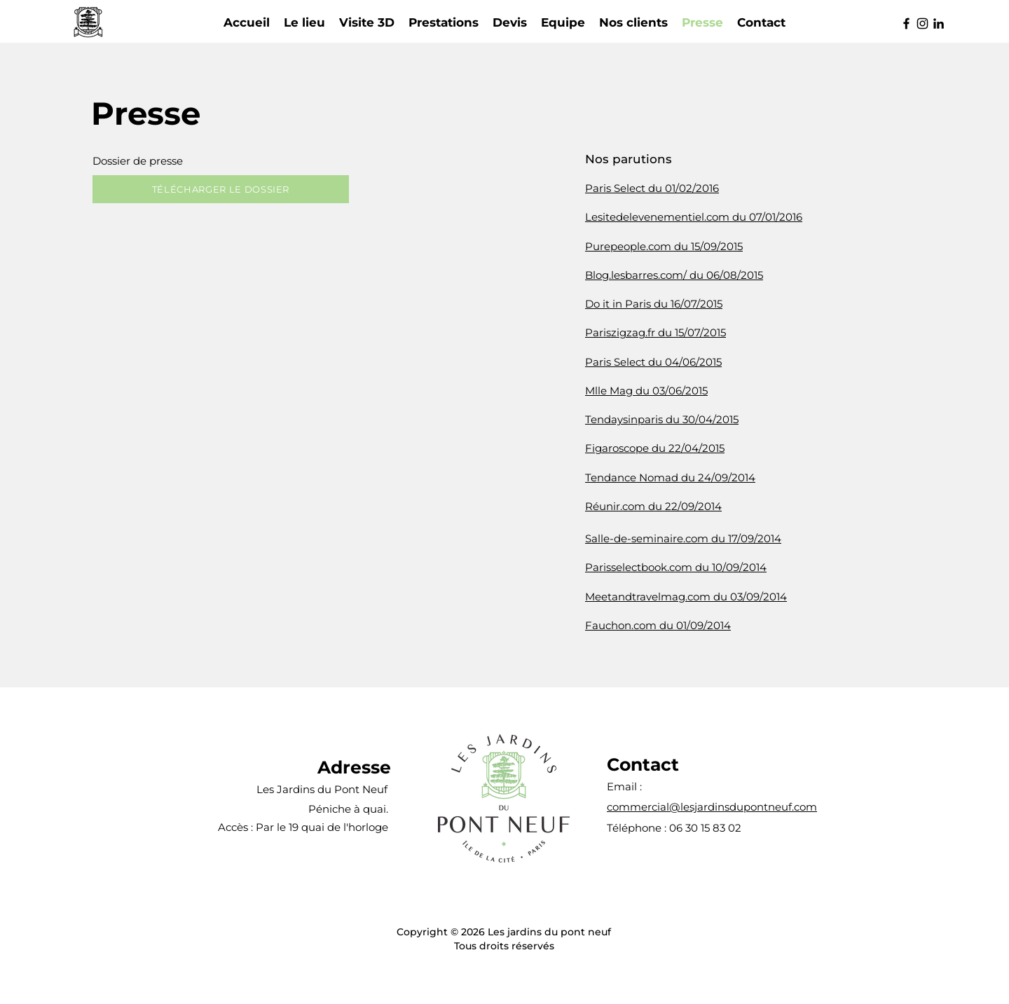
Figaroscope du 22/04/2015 (655, 448)
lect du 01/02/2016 (672, 188)
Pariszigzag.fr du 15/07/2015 (655, 332)
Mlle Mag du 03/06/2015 (646, 390)
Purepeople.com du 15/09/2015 (664, 246)
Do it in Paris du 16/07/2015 (653, 303)
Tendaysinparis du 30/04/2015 (662, 419)
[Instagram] (922, 23)
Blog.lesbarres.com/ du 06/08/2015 (674, 275)
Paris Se (605, 188)
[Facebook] (906, 23)
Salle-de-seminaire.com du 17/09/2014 (683, 538)
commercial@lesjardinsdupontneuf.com (712, 806)
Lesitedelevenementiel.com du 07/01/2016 (693, 217)
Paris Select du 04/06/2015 (653, 362)
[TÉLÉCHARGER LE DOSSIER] (220, 189)
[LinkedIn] (938, 23)
